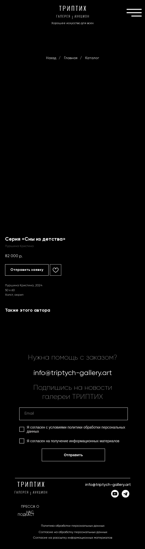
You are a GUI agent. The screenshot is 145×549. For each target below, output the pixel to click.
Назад (51, 58)
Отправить (73, 455)
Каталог (92, 58)
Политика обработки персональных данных (73, 525)
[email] (73, 414)
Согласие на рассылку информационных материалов (72, 537)
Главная (70, 58)
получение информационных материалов (85, 441)
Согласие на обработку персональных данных (73, 532)
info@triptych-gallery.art (72, 373)
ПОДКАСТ (26, 515)
